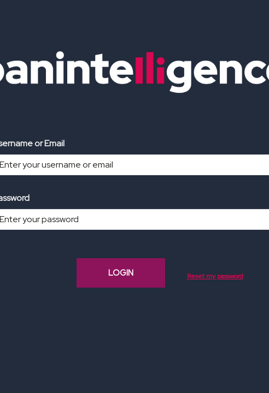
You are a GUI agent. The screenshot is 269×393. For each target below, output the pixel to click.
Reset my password (215, 276)
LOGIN (120, 272)
